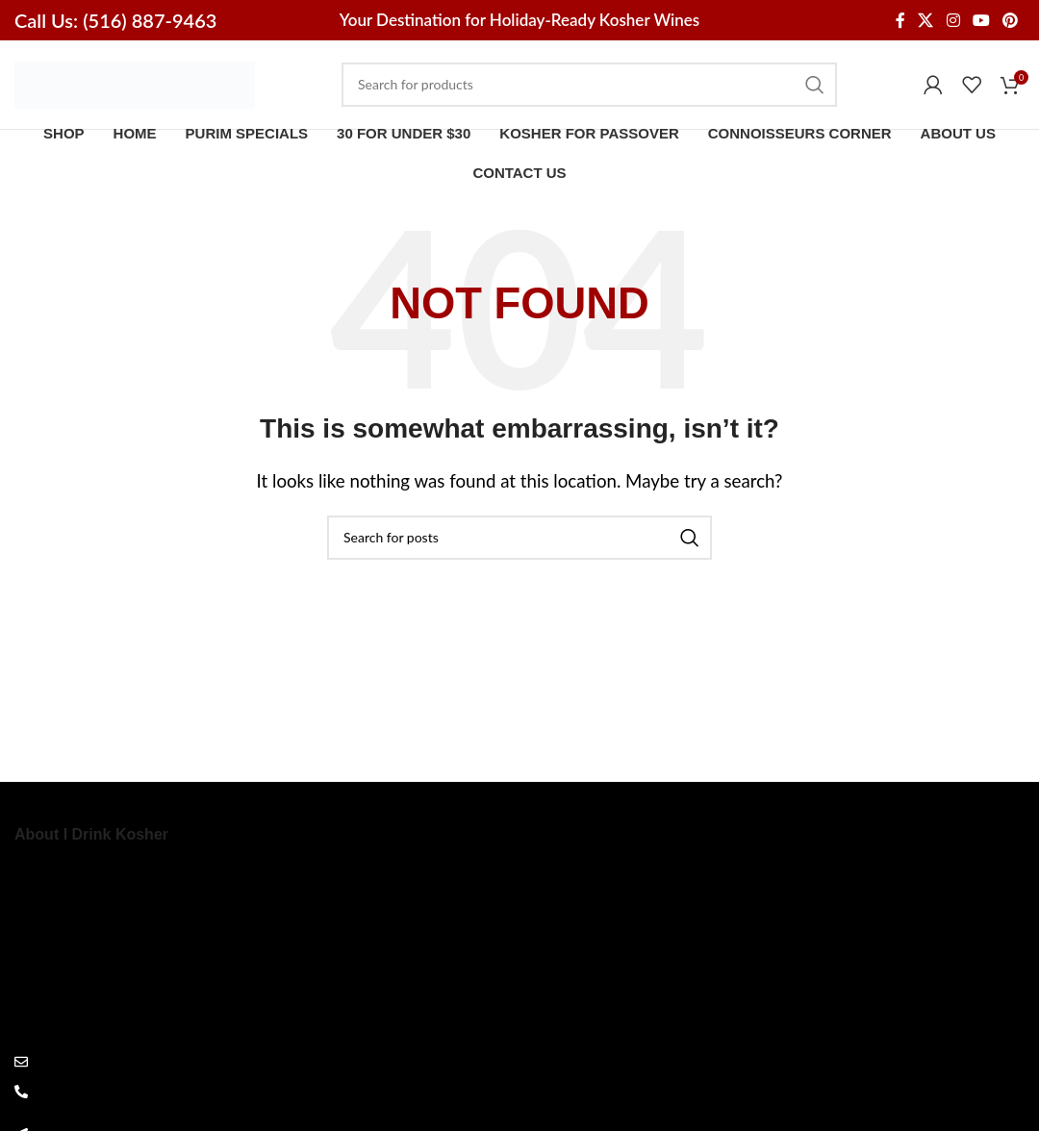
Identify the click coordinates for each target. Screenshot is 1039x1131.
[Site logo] (134, 88)
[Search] (589, 90)
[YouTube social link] (981, 20)
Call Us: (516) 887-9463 (115, 20)
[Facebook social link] (900, 20)
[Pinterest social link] (1011, 20)
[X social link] (926, 20)
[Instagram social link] (953, 20)
